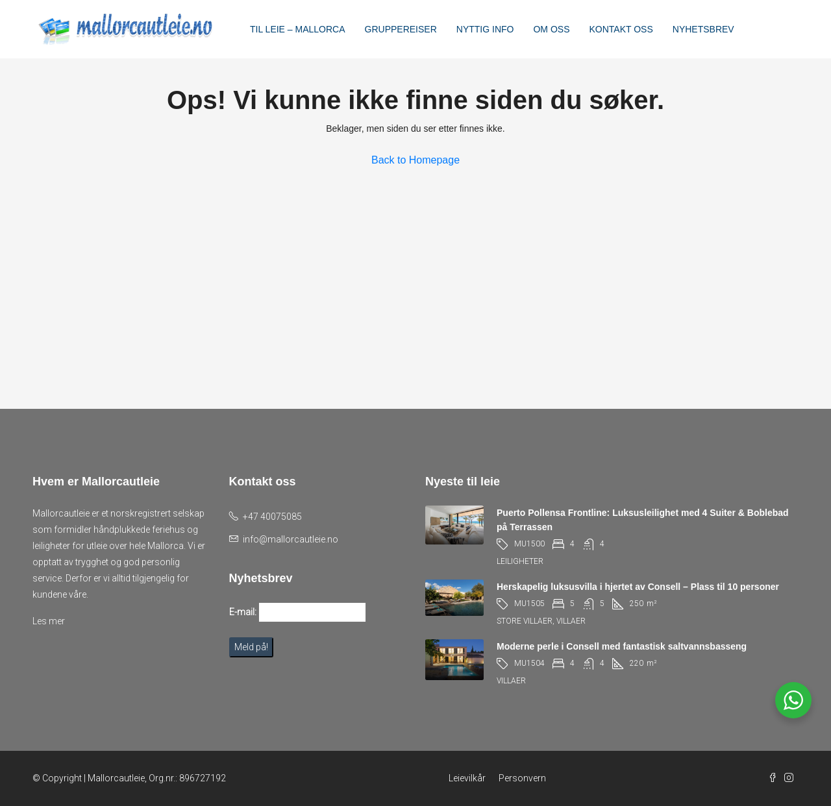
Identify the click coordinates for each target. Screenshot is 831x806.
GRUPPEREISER (401, 29)
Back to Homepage (415, 159)
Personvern (522, 778)
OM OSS (551, 29)
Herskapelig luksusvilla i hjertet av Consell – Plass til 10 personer (638, 586)
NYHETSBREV (703, 29)
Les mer (48, 621)
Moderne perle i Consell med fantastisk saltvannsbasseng (622, 646)
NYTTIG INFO (485, 29)
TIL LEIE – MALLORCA (297, 29)
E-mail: (242, 612)
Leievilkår (467, 778)
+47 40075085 (272, 516)
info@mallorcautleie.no (290, 539)
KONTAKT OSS (620, 29)
